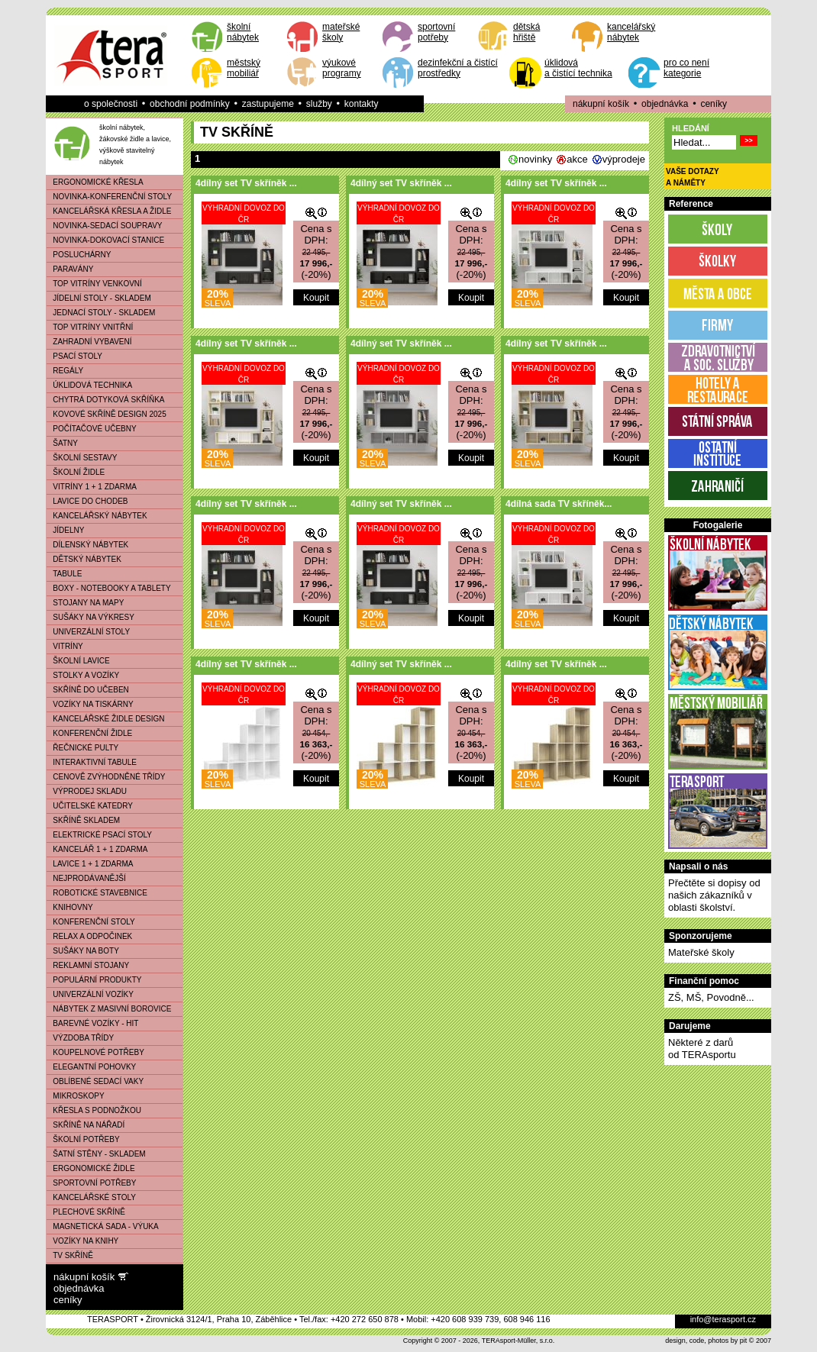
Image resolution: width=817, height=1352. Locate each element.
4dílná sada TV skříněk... (558, 504)
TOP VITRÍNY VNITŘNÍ (90, 327)
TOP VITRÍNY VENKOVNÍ (94, 283)
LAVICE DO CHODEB (87, 501)
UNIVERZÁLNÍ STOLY (88, 632)
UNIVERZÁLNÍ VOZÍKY (90, 994)
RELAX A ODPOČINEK (89, 936)
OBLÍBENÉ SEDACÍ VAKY (95, 1081)
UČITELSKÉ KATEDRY (90, 806)
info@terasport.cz (723, 1319)
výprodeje (623, 159)
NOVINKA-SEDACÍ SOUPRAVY (105, 225)
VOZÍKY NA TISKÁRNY (90, 704)
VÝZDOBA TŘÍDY (80, 1038)
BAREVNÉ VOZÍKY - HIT (92, 1023)
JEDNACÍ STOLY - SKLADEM (101, 312)
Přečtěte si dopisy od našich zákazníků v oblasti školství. (714, 895)
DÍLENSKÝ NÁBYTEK (87, 544)
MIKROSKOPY (76, 1096)
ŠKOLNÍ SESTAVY (82, 457)
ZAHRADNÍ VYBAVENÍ (89, 341)
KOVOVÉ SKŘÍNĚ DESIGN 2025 (106, 414)
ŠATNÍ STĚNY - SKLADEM (96, 1154)
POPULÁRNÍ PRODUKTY (94, 980)
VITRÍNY (65, 646)
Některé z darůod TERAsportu (702, 1048)
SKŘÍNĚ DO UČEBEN (88, 690)
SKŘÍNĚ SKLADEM (83, 820)
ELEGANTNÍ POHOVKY (91, 1067)
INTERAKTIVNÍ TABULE (92, 762)
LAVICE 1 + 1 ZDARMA (90, 864)
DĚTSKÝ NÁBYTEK (84, 559)
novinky (535, 159)
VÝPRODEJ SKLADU (87, 791)
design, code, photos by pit (706, 1340)
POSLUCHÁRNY (79, 254)
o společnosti (110, 103)
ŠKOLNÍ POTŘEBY (83, 1139)
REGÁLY (65, 370)
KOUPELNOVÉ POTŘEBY (95, 1052)
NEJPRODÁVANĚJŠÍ (86, 878)
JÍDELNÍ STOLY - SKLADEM (99, 298)
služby (319, 103)
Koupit (316, 297)
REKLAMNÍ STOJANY (88, 965)
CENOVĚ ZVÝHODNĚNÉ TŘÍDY (106, 777)
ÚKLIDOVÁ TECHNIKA (89, 385)
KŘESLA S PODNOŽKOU (94, 1110)
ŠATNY (62, 443)
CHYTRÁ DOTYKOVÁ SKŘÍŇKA (105, 399)
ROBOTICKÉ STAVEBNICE (97, 893)
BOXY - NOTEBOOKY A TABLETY (109, 588)
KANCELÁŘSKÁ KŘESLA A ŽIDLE (109, 211)
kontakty (361, 103)
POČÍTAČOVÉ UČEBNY (92, 428)
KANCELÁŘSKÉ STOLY (91, 1197)
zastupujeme (268, 103)
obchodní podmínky (190, 103)
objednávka (664, 103)
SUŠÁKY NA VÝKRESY (90, 617)
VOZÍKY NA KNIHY (82, 1241)
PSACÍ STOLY (74, 356)
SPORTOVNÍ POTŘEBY (91, 1183)
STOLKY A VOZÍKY (83, 675)
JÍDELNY (65, 530)
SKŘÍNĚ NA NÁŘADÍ (85, 1125)
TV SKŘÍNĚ (70, 1255)
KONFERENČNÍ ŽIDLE (89, 733)
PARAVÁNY (70, 269)
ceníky (713, 103)
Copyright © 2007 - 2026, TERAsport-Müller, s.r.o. (479, 1340)
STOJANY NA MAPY (85, 603)
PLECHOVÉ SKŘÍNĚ (86, 1212)
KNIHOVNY (70, 907)
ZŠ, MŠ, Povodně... (711, 997)
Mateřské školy (701, 952)
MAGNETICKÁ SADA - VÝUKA (103, 1226)
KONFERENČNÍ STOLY (91, 922)
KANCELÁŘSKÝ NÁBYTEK (97, 515)
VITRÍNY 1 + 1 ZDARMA (92, 486)
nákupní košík (601, 103)
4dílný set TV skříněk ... (246, 183)
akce (577, 159)
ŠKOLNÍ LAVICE (78, 661)
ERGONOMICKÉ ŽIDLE (91, 1168)
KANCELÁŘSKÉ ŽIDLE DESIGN (106, 719)
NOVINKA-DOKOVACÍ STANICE (105, 240)
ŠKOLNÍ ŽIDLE (76, 472)
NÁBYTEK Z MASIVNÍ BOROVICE (109, 1009)
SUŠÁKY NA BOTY (83, 951)
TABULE (64, 574)
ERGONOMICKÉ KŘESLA (95, 182)
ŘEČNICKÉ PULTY (82, 748)
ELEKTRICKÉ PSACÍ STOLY (99, 835)
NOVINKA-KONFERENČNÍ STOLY (109, 196)
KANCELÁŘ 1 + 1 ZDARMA (97, 849)
